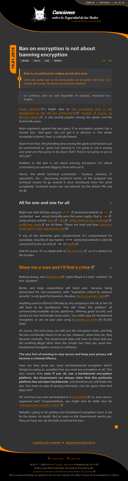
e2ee (47, 61)
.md (110, 60)
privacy (57, 61)
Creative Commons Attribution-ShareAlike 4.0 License (63, 471)
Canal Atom (57, 458)
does (51, 220)
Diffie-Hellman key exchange (88, 220)
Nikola (92, 464)
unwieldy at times (85, 319)
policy (37, 61)
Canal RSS (75, 458)
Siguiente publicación (79, 442)
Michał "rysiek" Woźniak (60, 464)
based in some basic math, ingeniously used (65, 226)
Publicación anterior (48, 442)
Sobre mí (90, 2)
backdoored (53, 276)
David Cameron (30, 109)
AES (61, 220)
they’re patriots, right (90, 296)
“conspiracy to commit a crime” (39, 405)
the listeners (75, 251)
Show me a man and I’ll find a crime (54, 267)
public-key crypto (30, 224)
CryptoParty (79, 397)
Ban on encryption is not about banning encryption (57, 51)
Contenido (104, 2)
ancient (25, 61)
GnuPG (71, 244)
